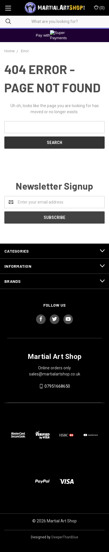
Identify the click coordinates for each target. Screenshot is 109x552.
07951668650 (57, 386)
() (99, 7)
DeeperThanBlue (64, 537)
